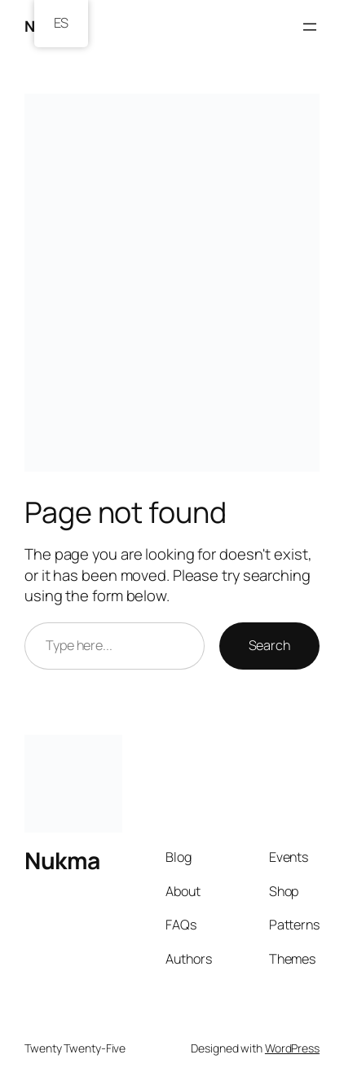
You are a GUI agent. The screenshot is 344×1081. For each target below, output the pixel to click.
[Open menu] (310, 27)
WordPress (292, 1048)
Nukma (62, 861)
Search (269, 645)
